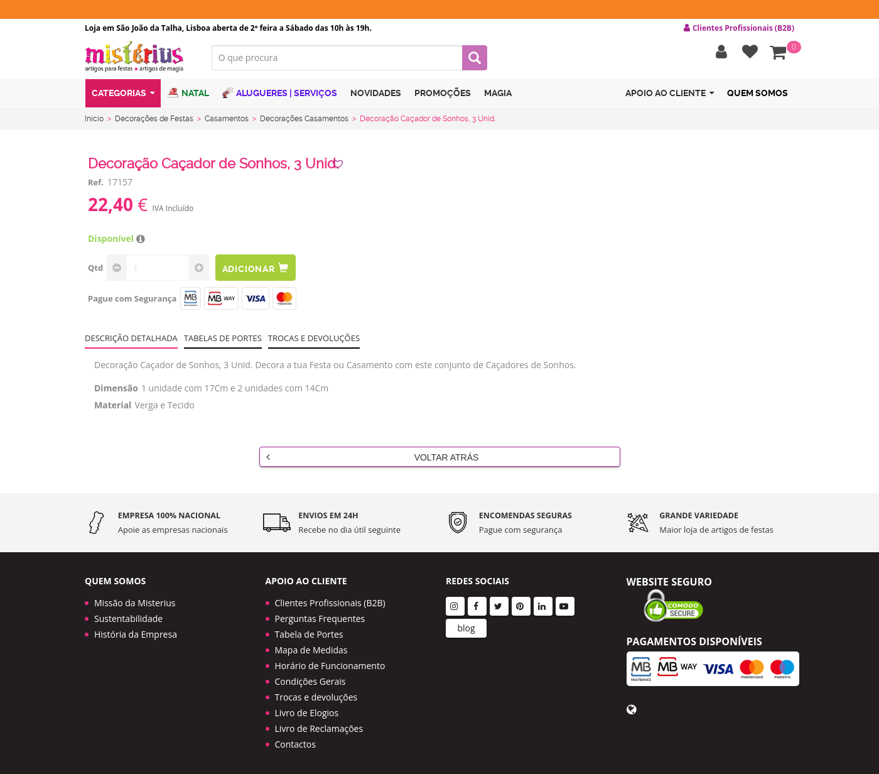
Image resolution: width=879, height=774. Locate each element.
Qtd (95, 270)
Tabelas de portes (223, 340)
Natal (188, 95)
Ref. (96, 184)
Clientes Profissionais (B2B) (330, 598)
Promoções (442, 96)
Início (94, 121)
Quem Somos (757, 96)
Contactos (295, 739)
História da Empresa (135, 629)
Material (112, 407)
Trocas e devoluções (314, 340)
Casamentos (227, 121)
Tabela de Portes (309, 629)
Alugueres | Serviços (279, 95)
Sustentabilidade (128, 613)
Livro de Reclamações (319, 723)
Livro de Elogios (307, 708)
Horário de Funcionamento (330, 661)
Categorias (123, 96)
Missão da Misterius (134, 598)
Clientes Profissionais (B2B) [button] (739, 28)
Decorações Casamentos (304, 121)
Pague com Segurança (132, 301)
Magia (498, 96)
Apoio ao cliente (669, 96)
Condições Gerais (310, 676)
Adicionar (256, 270)
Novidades (375, 96)
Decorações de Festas (154, 121)
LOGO (139, 59)
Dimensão (116, 390)
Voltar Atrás (372, 459)
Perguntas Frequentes (320, 613)
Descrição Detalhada (131, 340)
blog (466, 623)
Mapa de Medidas (311, 645)
